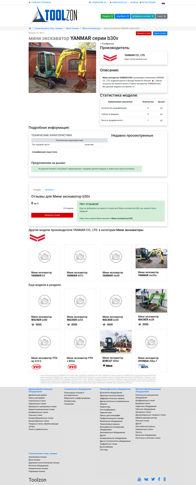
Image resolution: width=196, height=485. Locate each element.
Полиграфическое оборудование (115, 389)
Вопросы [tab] (49, 190)
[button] (94, 45)
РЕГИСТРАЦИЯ (148, 2)
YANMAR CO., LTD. (134, 55)
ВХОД (134, 2)
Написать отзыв (143, 33)
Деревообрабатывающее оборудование (41, 390)
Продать (107, 16)
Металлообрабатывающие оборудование (148, 390)
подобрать (122, 16)
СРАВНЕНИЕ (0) (99, 2)
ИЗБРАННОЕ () (118, 2)
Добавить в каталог (143, 16)
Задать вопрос (160, 33)
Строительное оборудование (77, 389)
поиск (161, 16)
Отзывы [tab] (37, 190)
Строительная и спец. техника (43, 453)
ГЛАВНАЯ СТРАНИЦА (40, 2)
